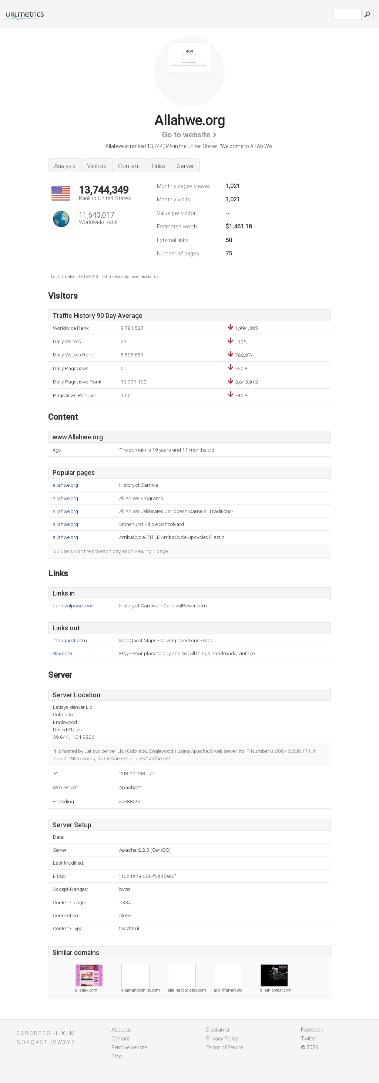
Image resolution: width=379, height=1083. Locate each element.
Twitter (308, 1039)
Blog (116, 1056)
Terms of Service (224, 1047)
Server (185, 166)
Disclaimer (218, 1030)
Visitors (97, 166)
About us (121, 1030)
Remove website (129, 1047)
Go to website (186, 134)
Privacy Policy (222, 1039)
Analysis (65, 166)
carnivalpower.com (74, 605)
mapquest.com (70, 640)
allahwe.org (65, 485)
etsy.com (62, 653)
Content (129, 166)
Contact (120, 1039)
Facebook (312, 1030)
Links (158, 166)
